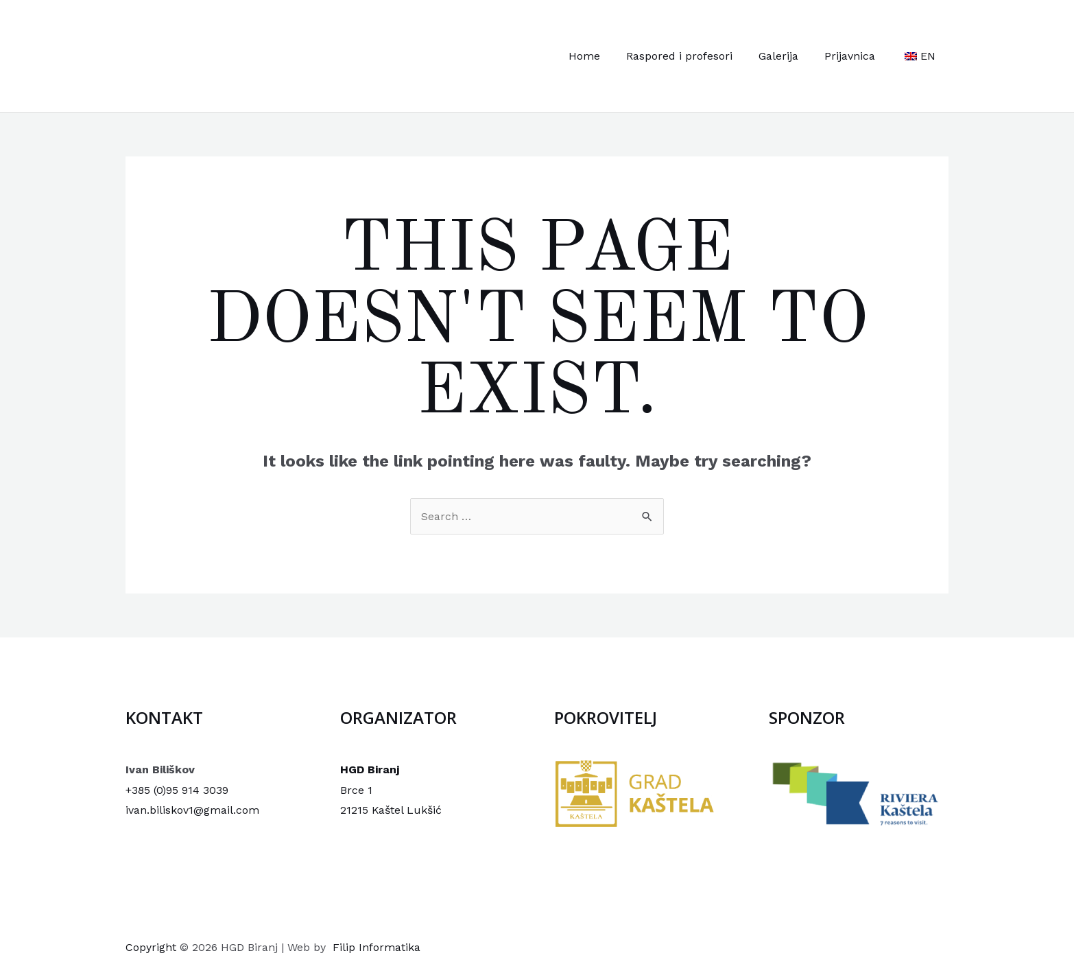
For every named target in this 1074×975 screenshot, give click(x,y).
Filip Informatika (376, 947)
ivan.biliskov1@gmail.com (192, 810)
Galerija (789, 55)
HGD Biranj (369, 769)
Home (603, 55)
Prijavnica (856, 55)
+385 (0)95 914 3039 (177, 790)
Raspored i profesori (694, 55)
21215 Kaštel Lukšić (391, 810)
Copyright (151, 947)
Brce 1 (356, 790)
